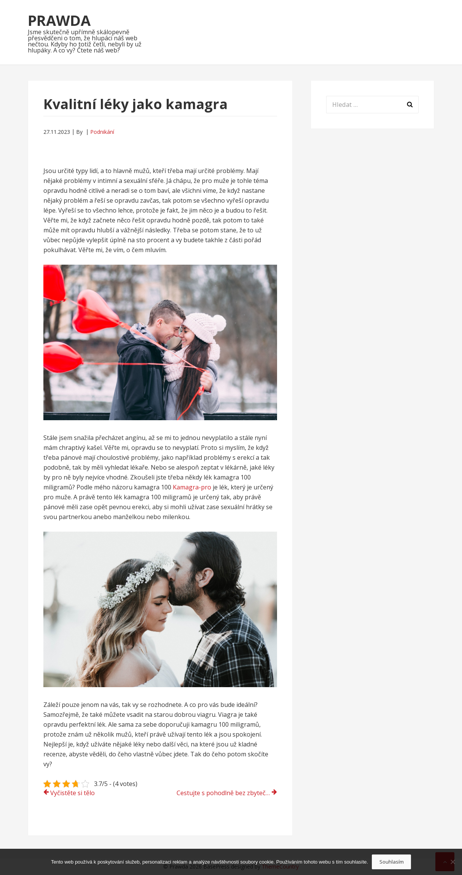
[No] (452, 861)
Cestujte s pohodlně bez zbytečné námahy (227, 793)
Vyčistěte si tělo (72, 793)
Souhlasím (391, 861)
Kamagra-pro (192, 487)
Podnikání (102, 131)
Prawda (59, 20)
